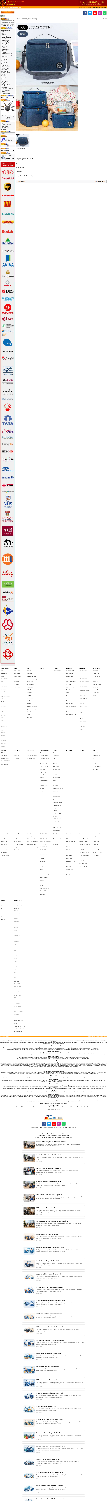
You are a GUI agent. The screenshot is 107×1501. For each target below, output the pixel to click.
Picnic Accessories (57, 763)
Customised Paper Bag (7, 39)
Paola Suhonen (17, 919)
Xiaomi (15, 893)
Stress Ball (42, 832)
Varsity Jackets (4, 679)
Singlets (2, 708)
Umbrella (3, 837)
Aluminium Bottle (70, 670)
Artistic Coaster (43, 792)
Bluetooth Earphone (84, 673)
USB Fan (81, 708)
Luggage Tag (43, 743)
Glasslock (16, 859)
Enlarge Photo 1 (21, 148)
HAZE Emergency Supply (6, 736)
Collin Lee (16, 907)
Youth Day (95, 687)
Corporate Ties (4, 671)
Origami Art (55, 757)
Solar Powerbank (17, 794)
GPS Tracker (82, 685)
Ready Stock (29, 788)
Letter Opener (69, 806)
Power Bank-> (4, 81)
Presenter (29, 736)
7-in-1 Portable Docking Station (8, 116)
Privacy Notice (4, 126)
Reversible (3, 685)
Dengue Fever (4, 732)
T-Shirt (2, 692)
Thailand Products (18, 931)
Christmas (95, 675)
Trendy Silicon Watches (45, 804)
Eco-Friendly (42, 808)
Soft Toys (55, 771)
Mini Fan (42, 814)
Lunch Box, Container (57, 751)
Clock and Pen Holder (44, 734)
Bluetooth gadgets (83, 675)
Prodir (15, 876)
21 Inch (2, 841)
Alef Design (16, 845)
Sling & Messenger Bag (7, 53)
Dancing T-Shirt (4, 694)
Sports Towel (3, 722)
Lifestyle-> (3, 74)
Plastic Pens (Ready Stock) (32, 798)
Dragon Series (17, 863)
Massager (55, 753)
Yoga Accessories (57, 785)
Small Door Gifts (43, 788)
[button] (81, 7)
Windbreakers (4, 681)
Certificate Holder (44, 732)
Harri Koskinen (17, 912)
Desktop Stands (4, 794)
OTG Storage (3, 798)
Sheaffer (15, 881)
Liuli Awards (16, 677)
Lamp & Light (17, 728)
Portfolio (42, 755)
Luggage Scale (96, 794)
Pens (94, 728)
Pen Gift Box (95, 741)
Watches (55, 775)
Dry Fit (2, 699)
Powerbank (16, 792)
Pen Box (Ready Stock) (31, 796)
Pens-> (2, 78)
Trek (15, 889)
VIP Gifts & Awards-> (6, 93)
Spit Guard (3, 690)
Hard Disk (82, 800)
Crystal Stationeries (18, 903)
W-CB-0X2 (21, 7)
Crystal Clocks (17, 901)
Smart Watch (56, 781)
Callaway (16, 857)
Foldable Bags (5, 43)
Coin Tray (42, 806)
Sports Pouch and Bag (7, 55)
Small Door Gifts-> (5, 84)
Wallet (41, 757)
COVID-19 (3, 730)
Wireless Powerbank (18, 800)
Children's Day (96, 671)
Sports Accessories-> (5, 86)
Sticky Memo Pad (69, 818)
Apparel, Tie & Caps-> (6, 30)
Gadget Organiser (6, 45)
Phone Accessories (5, 788)
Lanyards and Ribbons (5, 688)
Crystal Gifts (16, 895)
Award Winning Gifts (18, 841)
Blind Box (3, 61)
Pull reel (42, 822)
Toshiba (15, 887)
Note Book (68, 798)
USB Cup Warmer (83, 706)
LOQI (15, 869)
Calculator (68, 790)
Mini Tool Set (43, 816)
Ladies (54, 749)
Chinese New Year (97, 673)
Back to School (95, 670)
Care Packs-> (4, 62)
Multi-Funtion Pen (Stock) (32, 794)
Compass (55, 790)
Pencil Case (4, 50)
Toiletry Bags (5, 56)
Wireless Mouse (83, 695)
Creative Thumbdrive (84, 792)
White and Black (43, 830)
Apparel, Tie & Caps (5, 668)
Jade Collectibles (17, 922)
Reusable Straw (69, 693)
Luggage (3, 47)
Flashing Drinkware (70, 681)
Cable (2, 790)
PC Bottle (68, 689)
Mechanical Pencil (97, 736)
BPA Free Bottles (69, 671)
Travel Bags (95, 806)
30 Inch (2, 847)
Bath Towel (3, 714)
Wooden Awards (17, 681)
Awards (15, 668)
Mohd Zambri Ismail (18, 917)
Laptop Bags (4, 46)
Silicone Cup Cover (44, 824)
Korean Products (56, 747)
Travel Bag (4, 58)
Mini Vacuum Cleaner (71, 810)
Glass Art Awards (17, 673)
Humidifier (55, 745)
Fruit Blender (69, 683)
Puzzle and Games (57, 767)
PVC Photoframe (43, 798)
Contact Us (3, 129)
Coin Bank (55, 736)
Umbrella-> (3, 91)
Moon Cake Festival (97, 679)
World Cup (55, 796)
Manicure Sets (43, 812)
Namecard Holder (44, 749)
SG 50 (15, 909)
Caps (2, 670)
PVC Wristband (43, 800)
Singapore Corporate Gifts (19, 928)
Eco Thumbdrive (83, 798)
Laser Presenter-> (5, 71)
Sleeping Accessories (97, 802)
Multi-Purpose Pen (97, 740)
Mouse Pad (82, 693)
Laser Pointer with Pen (32, 732)
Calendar (68, 792)
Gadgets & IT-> (4, 65)
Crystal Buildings (17, 899)
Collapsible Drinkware (71, 677)
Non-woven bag (5, 49)
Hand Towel (3, 720)
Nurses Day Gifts (4, 738)
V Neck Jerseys (4, 710)
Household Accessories (58, 743)
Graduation (95, 677)
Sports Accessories (57, 788)
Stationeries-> (4, 87)
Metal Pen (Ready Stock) (32, 792)
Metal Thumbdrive (84, 806)
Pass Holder (42, 751)
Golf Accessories (56, 741)
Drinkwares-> (4, 64)
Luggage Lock (96, 792)
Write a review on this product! (9, 139)
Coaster (41, 736)
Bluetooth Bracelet (83, 671)
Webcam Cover (43, 834)
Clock (54, 734)
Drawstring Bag (5, 42)
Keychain (42, 810)
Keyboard (81, 691)
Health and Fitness (5, 734)
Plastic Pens (95, 743)
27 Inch (2, 845)
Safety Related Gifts (57, 769)
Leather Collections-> (6, 72)
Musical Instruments (58, 755)
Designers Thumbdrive (85, 796)
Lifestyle (55, 728)
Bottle (2, 849)
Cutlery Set (55, 738)
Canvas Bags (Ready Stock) (32, 790)
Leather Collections (44, 728)
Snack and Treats (57, 670)
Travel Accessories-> (5, 90)
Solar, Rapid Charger (5, 804)
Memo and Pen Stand (70, 808)
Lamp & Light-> (4, 69)
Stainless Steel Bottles (71, 695)
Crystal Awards (17, 671)
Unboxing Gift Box (57, 773)
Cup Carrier (68, 679)
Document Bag (5, 40)
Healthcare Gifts (4, 728)
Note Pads (68, 812)
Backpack (4, 34)
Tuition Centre (96, 685)
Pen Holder (68, 816)
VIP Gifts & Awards (18, 837)
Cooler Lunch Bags (14, 7)
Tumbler (68, 699)
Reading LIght (17, 732)
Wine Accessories (57, 783)
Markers (94, 734)
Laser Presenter (30, 728)
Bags (8, 7)
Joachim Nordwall (17, 914)
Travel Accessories (97, 788)
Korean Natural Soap (18, 924)
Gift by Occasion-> (5, 66)
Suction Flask (69, 697)
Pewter (15, 926)
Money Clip (42, 745)
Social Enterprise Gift (44, 828)
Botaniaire (16, 855)
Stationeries (69, 788)
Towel (2, 712)
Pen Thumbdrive (83, 812)
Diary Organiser (69, 796)
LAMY (15, 865)
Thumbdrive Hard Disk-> (7, 88)
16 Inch (2, 839)
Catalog (4, 7)
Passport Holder (43, 753)
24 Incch (2, 843)
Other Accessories (97, 798)
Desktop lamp (17, 730)
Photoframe (16, 853)
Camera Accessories (5, 792)
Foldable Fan (56, 740)
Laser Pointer (30, 730)
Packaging (3, 77)
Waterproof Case (4, 806)
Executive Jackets (4, 675)
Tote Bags (16, 871)
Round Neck (3, 702)
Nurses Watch (56, 779)
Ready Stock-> (4, 83)
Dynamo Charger (4, 796)
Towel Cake (3, 724)
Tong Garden (16, 885)
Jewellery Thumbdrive (84, 802)
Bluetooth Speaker (83, 681)
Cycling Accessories (57, 792)
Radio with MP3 (83, 701)
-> (3, 33)
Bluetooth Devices (83, 670)
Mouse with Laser (31, 734)
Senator (15, 879)
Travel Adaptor (96, 804)
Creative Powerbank (18, 790)
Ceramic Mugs (69, 673)
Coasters (68, 675)
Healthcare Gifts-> (5, 68)
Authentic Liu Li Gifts (18, 839)
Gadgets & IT (82, 668)
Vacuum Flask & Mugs (71, 701)
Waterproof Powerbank (18, 798)
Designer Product (17, 905)
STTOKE (15, 883)
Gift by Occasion (96, 668)
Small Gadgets (43, 826)
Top (1, 7)
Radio (81, 699)
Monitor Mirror (83, 687)
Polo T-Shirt (3, 696)
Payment (3, 123)
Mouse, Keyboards (83, 689)
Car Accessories (56, 732)
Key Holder (42, 741)
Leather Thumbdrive (84, 804)
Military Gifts (4, 75)
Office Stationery (69, 814)
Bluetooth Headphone (84, 677)
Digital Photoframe (57, 761)
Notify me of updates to (10, 158)
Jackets (2, 673)
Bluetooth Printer (83, 679)
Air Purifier (55, 730)
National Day (95, 681)
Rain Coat (3, 851)
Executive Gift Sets (70, 802)
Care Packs (55, 668)
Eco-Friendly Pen (96, 732)
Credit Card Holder (44, 738)
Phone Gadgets (4, 800)
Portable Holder (4, 802)
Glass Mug (68, 685)
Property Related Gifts (57, 765)
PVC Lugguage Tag (44, 796)
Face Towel (3, 716)
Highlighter (69, 804)
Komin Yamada (17, 916)
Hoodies (2, 677)
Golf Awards (16, 675)
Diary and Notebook (44, 740)
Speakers (81, 704)
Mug (67, 687)
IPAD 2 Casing (17, 847)
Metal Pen (95, 738)
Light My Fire (17, 867)
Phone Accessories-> (5, 80)
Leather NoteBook (17, 849)
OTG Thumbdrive (83, 810)
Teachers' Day (96, 683)
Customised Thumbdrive (45, 794)
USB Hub (81, 711)
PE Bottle (68, 691)
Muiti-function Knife (44, 818)
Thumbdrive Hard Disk (85, 788)
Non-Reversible (4, 683)
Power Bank (16, 788)
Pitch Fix (15, 874)
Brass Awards (17, 670)
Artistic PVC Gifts (43, 790)
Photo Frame (56, 759)
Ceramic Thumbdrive (84, 790)
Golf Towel (3, 718)
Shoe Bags (4, 52)
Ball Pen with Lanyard (97, 730)
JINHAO (15, 861)
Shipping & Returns (6, 124)
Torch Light (16, 734)
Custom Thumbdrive (84, 794)
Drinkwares (69, 668)
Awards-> (3, 31)
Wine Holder (5, 59)
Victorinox (16, 891)
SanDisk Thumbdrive (84, 814)
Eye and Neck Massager (85, 683)
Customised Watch (57, 777)
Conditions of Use (5, 127)
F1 (53, 794)
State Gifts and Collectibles (19, 930)
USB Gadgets (82, 709)
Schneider (16, 878)
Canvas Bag (4, 36)
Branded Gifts (17, 843)
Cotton (2, 697)
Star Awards (16, 679)
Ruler (41, 802)
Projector (81, 697)
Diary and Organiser (70, 794)
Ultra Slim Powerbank (18, 796)
